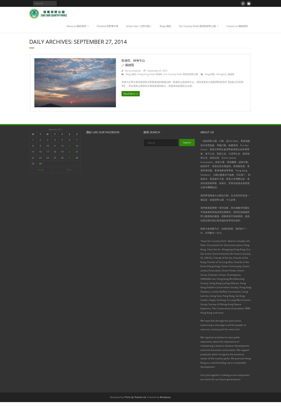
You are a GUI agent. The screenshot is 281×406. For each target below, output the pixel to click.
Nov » (70, 169)
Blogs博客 (210, 74)
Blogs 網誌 (165, 26)
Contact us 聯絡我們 (237, 26)
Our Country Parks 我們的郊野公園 (197, 26)
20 (69, 151)
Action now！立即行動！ (139, 26)
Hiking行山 (221, 74)
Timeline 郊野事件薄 (107, 26)
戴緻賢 (231, 74)
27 (69, 157)
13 (69, 146)
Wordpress (165, 397)
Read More (129, 93)
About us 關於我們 (76, 26)
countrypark (134, 70)
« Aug (40, 169)
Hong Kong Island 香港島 (149, 74)
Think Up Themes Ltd (135, 397)
